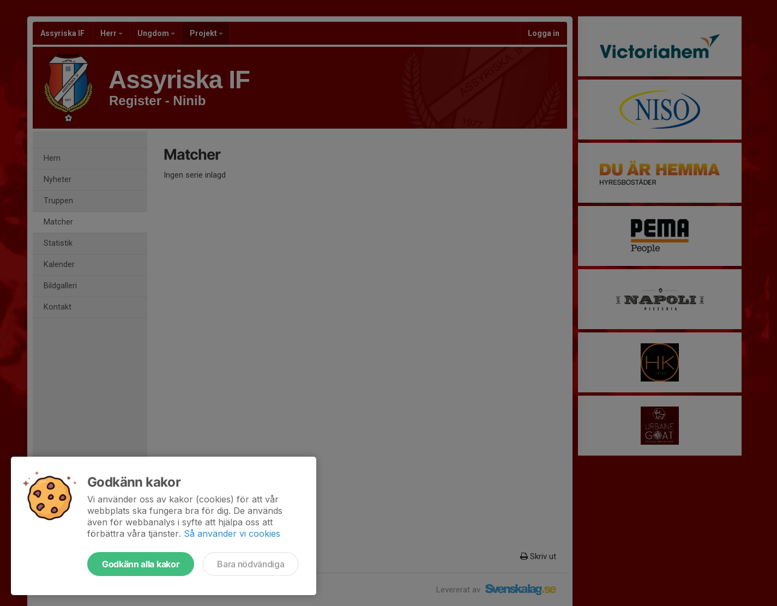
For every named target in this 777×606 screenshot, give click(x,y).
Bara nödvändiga (250, 564)
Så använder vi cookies (232, 533)
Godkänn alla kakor (140, 564)
